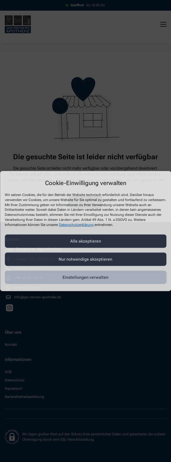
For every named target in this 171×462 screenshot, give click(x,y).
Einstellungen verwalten (85, 277)
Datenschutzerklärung (76, 224)
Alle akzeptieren (85, 241)
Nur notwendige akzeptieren (85, 259)
